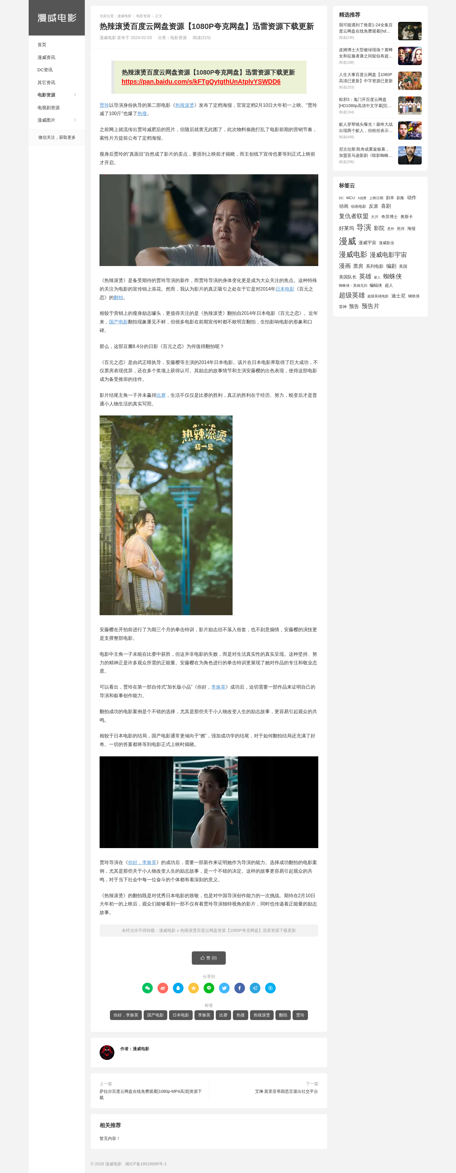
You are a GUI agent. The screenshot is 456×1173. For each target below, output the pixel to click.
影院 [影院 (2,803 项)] (379, 228)
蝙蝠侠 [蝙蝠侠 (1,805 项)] (376, 285)
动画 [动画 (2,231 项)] (343, 206)
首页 (42, 44)
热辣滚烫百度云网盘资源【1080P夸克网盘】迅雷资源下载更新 (238, 930)
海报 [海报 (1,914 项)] (411, 228)
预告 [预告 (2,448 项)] (354, 306)
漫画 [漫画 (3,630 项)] (345, 265)
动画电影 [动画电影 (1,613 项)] (358, 206)
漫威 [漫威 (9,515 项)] (347, 241)
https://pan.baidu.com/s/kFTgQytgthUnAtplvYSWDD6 (201, 81)
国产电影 (118, 321)
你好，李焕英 (142, 862)
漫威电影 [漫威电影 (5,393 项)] (353, 254)
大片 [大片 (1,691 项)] (375, 217)
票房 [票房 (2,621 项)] (358, 266)
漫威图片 (46, 120)
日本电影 (284, 288)
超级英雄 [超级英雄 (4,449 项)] (352, 295)
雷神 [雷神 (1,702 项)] (343, 306)
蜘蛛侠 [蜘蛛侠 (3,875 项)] (392, 276)
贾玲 (104, 105)
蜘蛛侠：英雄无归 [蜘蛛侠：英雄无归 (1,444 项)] (353, 285)
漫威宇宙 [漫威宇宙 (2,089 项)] (367, 242)
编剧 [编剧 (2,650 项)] (391, 266)
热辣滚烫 (184, 105)
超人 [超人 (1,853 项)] (389, 285)
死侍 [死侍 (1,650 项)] (401, 228)
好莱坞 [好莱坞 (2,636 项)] (346, 228)
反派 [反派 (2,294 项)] (373, 206)
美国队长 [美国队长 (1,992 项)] (348, 277)
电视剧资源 (49, 107)
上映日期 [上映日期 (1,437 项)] (376, 198)
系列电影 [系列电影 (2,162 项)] (375, 266)
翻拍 (118, 297)
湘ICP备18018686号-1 (145, 1163)
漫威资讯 (46, 57)
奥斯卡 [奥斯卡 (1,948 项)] (406, 216)
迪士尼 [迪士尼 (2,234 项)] (398, 295)
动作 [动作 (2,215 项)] (411, 197)
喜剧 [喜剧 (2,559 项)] (386, 206)
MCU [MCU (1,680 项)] (350, 198)
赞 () (209, 958)
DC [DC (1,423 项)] (341, 198)
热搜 (142, 113)
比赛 (161, 395)
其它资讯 (46, 82)
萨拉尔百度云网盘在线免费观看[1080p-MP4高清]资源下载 (151, 1094)
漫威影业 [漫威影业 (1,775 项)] (386, 243)
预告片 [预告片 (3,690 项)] (370, 306)
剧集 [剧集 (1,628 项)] (400, 198)
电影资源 (46, 94)
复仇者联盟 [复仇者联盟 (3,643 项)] (354, 216)
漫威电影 (57, 18)
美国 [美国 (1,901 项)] (403, 266)
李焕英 (218, 686)
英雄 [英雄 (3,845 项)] (365, 276)
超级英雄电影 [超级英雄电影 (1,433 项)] (378, 296)
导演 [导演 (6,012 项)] (363, 227)
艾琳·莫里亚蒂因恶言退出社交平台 (286, 1091)
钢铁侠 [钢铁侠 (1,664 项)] (414, 296)
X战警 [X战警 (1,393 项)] (362, 198)
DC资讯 (45, 69)
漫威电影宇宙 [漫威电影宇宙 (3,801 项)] (388, 254)
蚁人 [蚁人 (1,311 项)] (377, 277)
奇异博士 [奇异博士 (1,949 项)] (389, 216)
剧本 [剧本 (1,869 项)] (390, 197)
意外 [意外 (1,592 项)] (390, 229)
